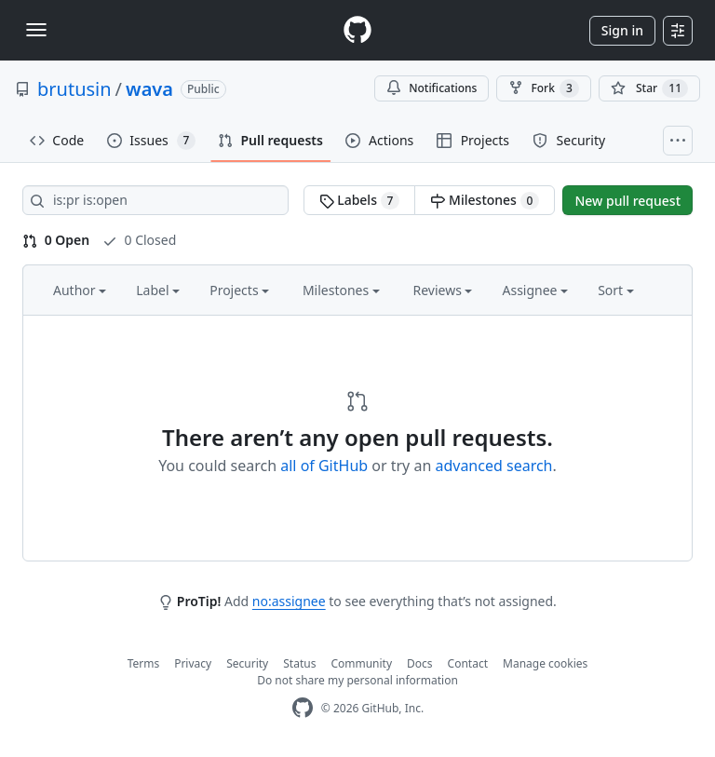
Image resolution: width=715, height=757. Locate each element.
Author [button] (79, 290)
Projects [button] (239, 290)
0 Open (55, 240)
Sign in (622, 30)
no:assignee (289, 601)
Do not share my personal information (357, 680)
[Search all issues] (155, 200)
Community (361, 663)
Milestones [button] (341, 290)
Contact (468, 663)
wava (149, 88)
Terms (144, 663)
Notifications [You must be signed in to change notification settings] (431, 88)
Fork (543, 88)
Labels (359, 200)
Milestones (484, 200)
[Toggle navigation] (36, 30)
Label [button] (158, 290)
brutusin (74, 88)
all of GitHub (324, 465)
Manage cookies (545, 663)
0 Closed (139, 240)
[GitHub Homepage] (302, 708)
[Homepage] (357, 30)
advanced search (493, 465)
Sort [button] (616, 290)
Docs (420, 663)
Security (247, 663)
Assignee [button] (535, 290)
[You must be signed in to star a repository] (649, 88)
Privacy (192, 663)
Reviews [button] (442, 290)
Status (299, 663)
